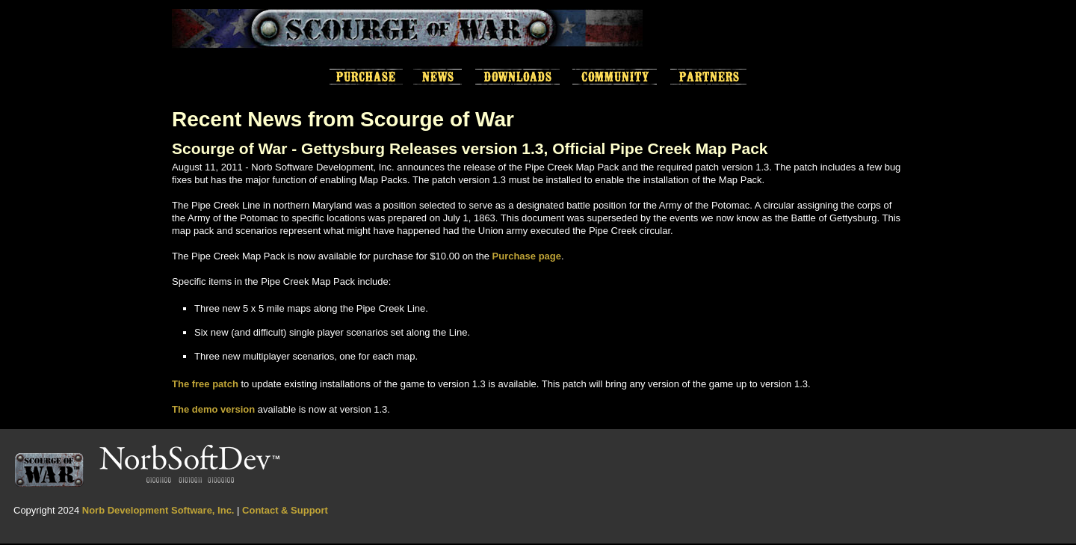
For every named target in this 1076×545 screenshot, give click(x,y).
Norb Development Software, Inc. (158, 510)
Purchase (366, 77)
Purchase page (527, 256)
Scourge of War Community (614, 77)
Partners (708, 77)
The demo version (213, 409)
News (437, 77)
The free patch (205, 383)
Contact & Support (285, 510)
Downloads (517, 77)
